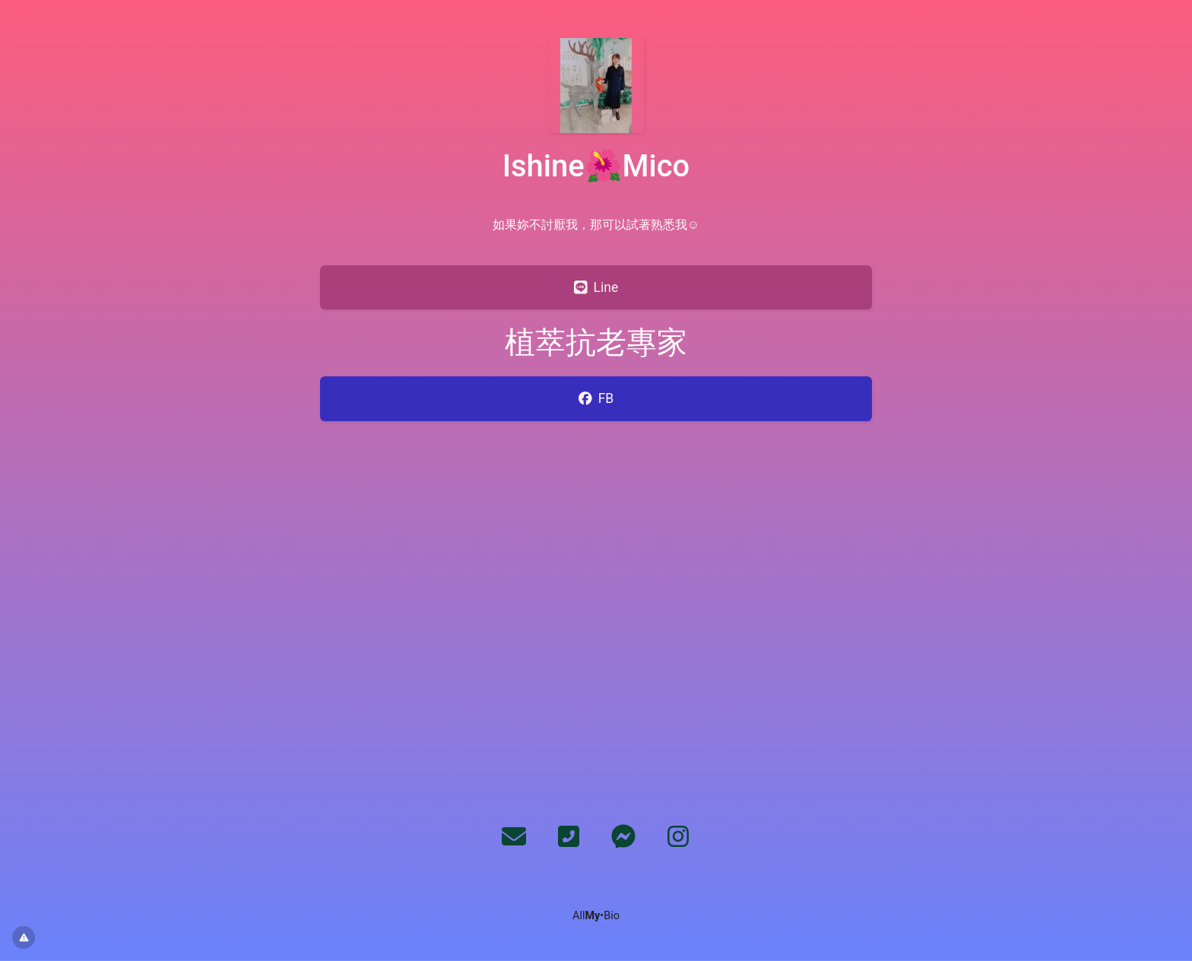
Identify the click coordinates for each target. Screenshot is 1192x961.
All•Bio (596, 915)
